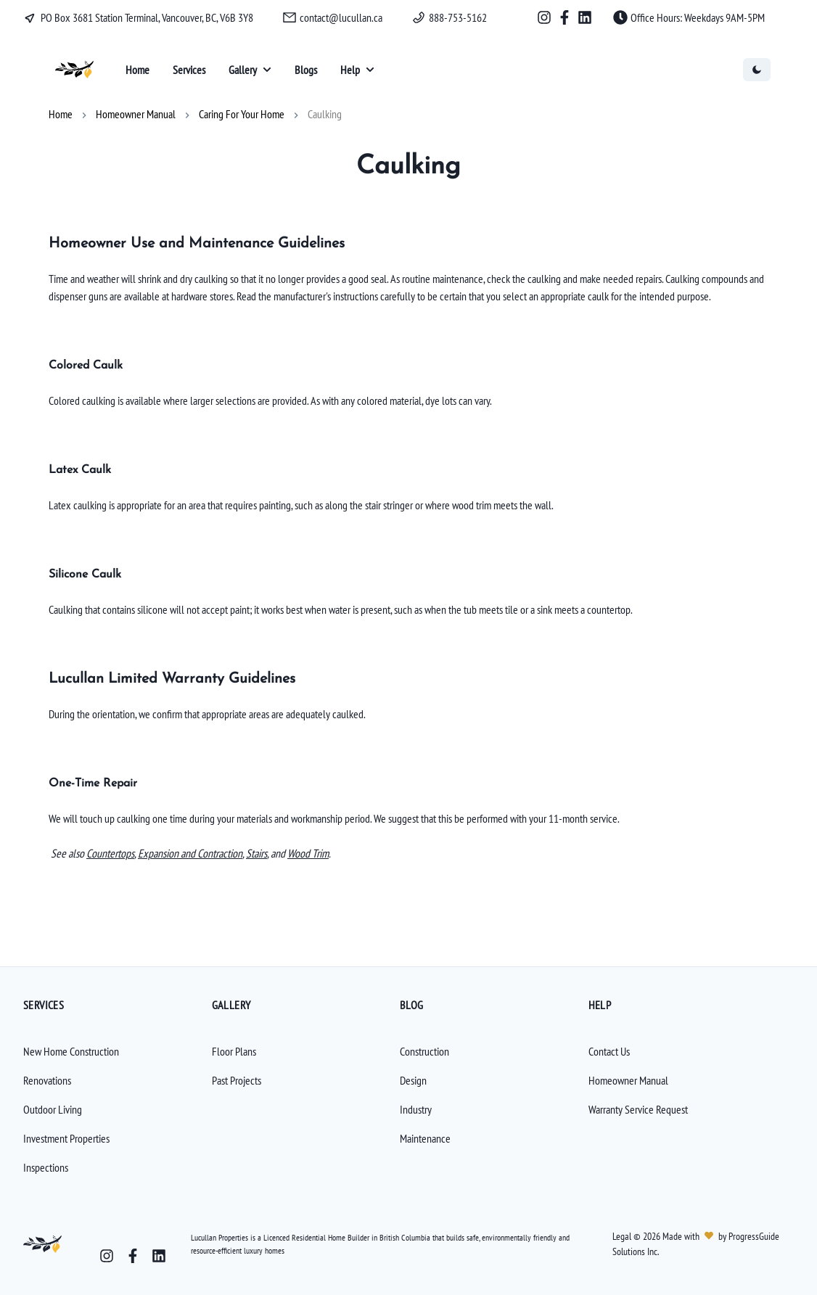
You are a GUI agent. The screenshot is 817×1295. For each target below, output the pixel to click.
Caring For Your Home (241, 114)
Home (61, 114)
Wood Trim (308, 853)
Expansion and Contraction (190, 853)
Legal (622, 1236)
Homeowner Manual (136, 114)
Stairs (256, 853)
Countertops (110, 853)
